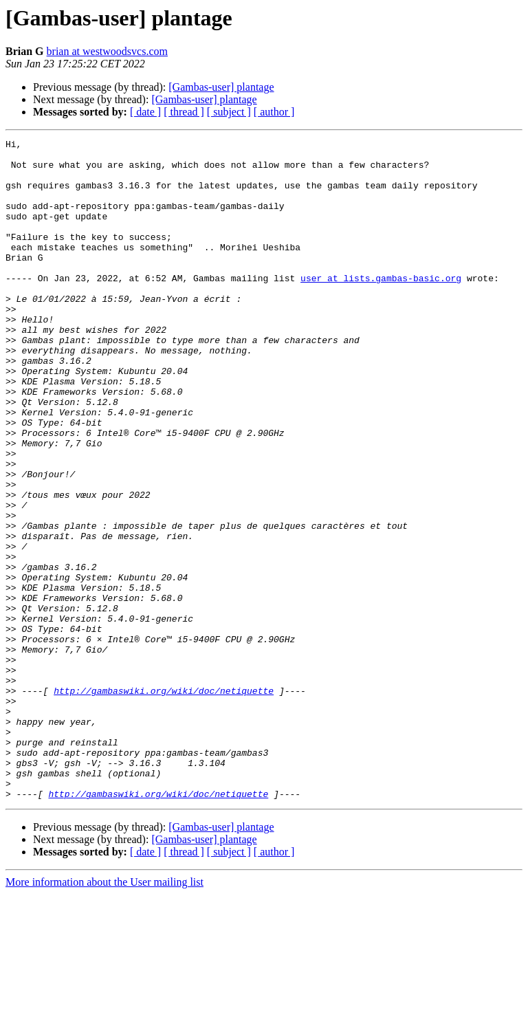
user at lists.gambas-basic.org (380, 307)
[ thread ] (184, 112)
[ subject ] (229, 112)
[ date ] (145, 112)
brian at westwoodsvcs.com (107, 51)
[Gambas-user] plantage (221, 87)
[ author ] (274, 112)
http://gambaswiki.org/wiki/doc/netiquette (164, 802)
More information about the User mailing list (105, 1014)
